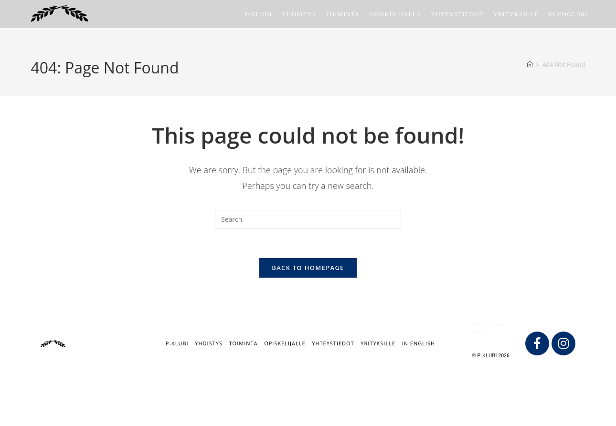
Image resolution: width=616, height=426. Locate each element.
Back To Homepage (308, 267)
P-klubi (177, 343)
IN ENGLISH (418, 343)
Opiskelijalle (284, 343)
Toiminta (243, 343)
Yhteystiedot (333, 343)
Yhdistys (209, 343)
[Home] (530, 64)
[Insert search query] (308, 219)
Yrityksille (378, 343)
